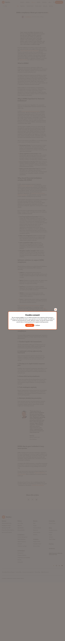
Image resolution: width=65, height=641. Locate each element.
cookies (21, 317)
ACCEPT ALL (29, 325)
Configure (37, 325)
